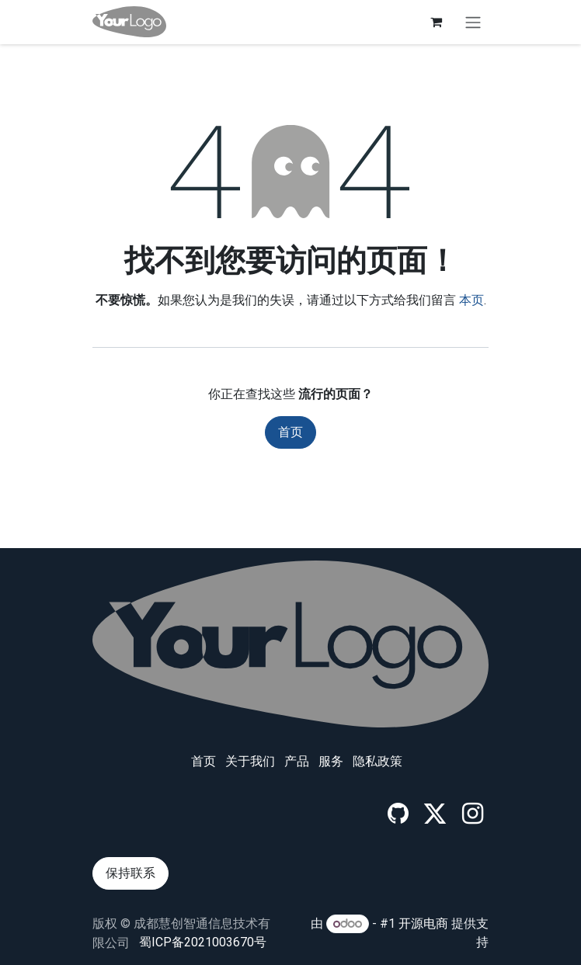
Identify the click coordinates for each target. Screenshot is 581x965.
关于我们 (250, 761)
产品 (296, 761)
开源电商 (423, 923)
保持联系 (130, 873)
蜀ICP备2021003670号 (202, 942)
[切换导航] (473, 22)
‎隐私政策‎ (377, 761)
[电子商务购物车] (435, 21)
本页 (471, 300)
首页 (290, 432)
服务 (330, 761)
